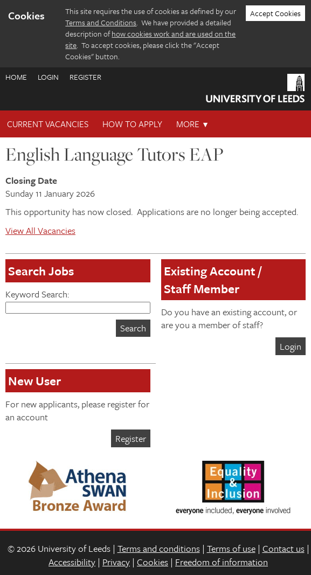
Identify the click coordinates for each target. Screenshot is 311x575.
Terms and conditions (159, 548)
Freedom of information (221, 562)
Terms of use (231, 548)
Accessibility (72, 562)
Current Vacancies (47, 123)
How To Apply (132, 123)
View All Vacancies (40, 230)
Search (133, 328)
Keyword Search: (77, 300)
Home (16, 76)
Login (48, 76)
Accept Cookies (275, 13)
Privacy (116, 562)
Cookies (152, 562)
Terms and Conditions (100, 22)
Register (85, 76)
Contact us (283, 548)
